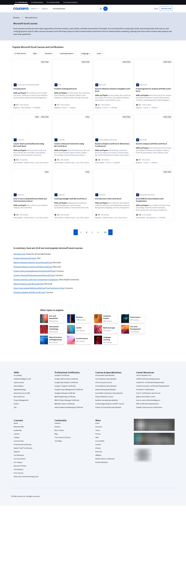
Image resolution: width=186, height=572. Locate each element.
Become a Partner (20, 466)
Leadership (18, 430)
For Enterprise (19, 455)
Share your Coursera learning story (26, 476)
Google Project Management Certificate (69, 389)
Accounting (18, 375)
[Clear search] (101, 9)
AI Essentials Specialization (105, 375)
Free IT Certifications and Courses (148, 393)
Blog (56, 434)
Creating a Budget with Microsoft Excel (29, 292)
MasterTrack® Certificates (23, 448)
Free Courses (18, 473)
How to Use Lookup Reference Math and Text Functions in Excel (39, 288)
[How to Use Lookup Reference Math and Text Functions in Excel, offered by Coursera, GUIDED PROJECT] (31, 200)
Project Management (21, 400)
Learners (58, 423)
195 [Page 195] (105, 232)
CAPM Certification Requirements (148, 379)
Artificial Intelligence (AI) (22, 379)
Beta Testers (59, 430)
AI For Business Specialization (105, 379)
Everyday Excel (19, 254)
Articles (98, 448)
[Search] (105, 9)
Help (97, 437)
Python (16, 404)
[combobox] (74, 8)
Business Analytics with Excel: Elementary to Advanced (36, 279)
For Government (19, 459)
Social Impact (18, 469)
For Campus (18, 462)
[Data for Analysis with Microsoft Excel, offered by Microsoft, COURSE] (154, 144)
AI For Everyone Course (103, 382)
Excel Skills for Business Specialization (109, 393)
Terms (97, 430)
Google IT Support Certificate (65, 386)
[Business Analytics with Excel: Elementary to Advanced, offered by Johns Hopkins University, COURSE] (113, 145)
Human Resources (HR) (22, 393)
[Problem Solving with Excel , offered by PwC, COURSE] (72, 89)
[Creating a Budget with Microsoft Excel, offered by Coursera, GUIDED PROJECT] (72, 199)
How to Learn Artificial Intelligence (148, 400)
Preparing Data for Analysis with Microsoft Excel (33, 267)
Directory (98, 452)
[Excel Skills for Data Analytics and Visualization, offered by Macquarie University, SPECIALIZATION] (154, 200)
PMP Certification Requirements (147, 404)
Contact (98, 444)
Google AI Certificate (62, 375)
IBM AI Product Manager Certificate (67, 400)
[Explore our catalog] (35, 9)
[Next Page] (110, 232)
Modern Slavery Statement (104, 459)
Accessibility (99, 441)
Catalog (16, 437)
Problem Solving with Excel (25, 258)
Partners (58, 427)
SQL (15, 407)
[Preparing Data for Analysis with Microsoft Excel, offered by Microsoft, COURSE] (154, 90)
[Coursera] (20, 9)
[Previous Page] (76, 232)
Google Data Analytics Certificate (66, 382)
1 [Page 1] (80, 232)
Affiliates (98, 455)
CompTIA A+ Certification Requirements (150, 382)
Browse (16, 17)
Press (97, 423)
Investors (98, 427)
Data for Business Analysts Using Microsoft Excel (33, 262)
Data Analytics (19, 386)
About (16, 423)
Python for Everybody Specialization (108, 407)
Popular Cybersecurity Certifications (149, 407)
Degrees (17, 452)
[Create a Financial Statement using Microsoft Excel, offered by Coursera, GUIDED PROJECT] (72, 145)
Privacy (98, 434)
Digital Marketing (20, 389)
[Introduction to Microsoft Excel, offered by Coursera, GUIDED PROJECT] (113, 199)
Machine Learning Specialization (106, 400)
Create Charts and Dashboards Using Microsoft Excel (35, 271)
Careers (16, 434)
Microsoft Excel (19, 397)
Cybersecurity (19, 382)
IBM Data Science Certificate (65, 404)
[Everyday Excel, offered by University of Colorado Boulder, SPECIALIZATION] (31, 89)
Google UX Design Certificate (65, 393)
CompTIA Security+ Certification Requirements (152, 386)
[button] (45, 9)
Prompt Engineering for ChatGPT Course (109, 404)
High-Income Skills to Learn (145, 397)
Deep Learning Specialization (105, 389)
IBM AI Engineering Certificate (65, 397)
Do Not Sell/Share (101, 462)
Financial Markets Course (104, 397)
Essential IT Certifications (145, 389)
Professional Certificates (23, 444)
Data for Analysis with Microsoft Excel (29, 284)
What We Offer (19, 427)
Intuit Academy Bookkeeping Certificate (69, 407)
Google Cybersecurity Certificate (66, 379)
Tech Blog (58, 441)
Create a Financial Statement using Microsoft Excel (34, 275)
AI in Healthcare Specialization (106, 386)
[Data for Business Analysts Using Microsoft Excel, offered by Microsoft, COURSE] (113, 90)
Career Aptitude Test (143, 375)
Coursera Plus (19, 441)
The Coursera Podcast (63, 437)
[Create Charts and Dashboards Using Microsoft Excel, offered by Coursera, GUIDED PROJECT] (31, 145)
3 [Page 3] (92, 232)
